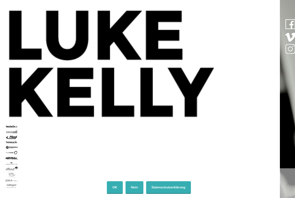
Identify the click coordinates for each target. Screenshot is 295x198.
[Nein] (288, 183)
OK (114, 187)
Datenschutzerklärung (168, 187)
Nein (134, 187)
